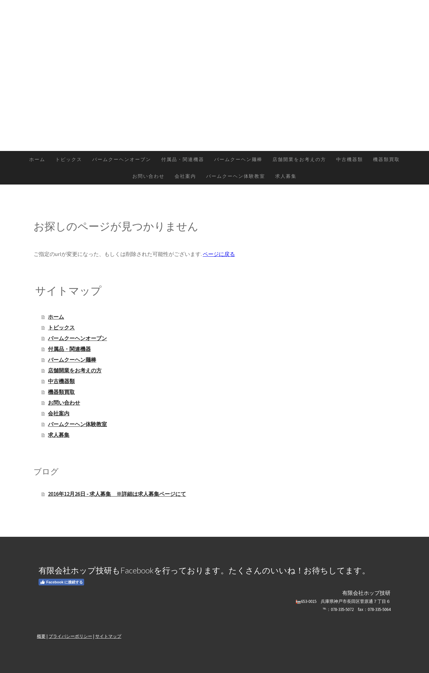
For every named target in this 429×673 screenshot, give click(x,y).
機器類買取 (386, 159)
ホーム (37, 159)
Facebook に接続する (61, 582)
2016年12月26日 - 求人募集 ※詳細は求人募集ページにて (117, 493)
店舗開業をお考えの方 (299, 159)
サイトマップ (108, 636)
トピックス (68, 159)
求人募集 (286, 176)
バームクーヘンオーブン (121, 159)
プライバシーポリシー (70, 636)
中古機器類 (349, 159)
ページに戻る (219, 254)
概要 (41, 636)
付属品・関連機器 (182, 159)
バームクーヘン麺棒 (238, 159)
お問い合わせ (148, 176)
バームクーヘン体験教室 (235, 176)
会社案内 (185, 176)
